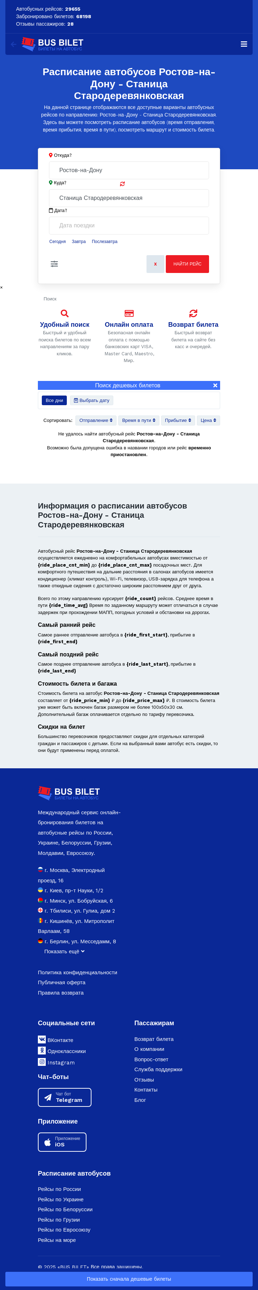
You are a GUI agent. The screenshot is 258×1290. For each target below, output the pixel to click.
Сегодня (57, 241)
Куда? (60, 182)
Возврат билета (193, 324)
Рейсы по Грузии (59, 1220)
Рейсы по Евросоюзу (64, 1230)
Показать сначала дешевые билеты (129, 1279)
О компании (149, 1049)
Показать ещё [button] (64, 951)
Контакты (146, 1090)
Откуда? (63, 155)
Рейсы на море (57, 1240)
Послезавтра (105, 241)
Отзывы (144, 1080)
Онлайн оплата (129, 324)
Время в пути (138, 420)
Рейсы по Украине (61, 1199)
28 (70, 24)
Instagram (56, 1062)
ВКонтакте (55, 1039)
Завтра (79, 241)
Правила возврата (61, 993)
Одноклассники (62, 1050)
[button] (54, 264)
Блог (140, 1100)
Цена (208, 420)
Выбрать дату (91, 400)
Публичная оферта (61, 982)
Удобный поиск (64, 324)
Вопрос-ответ (151, 1059)
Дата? (58, 210)
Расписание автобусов (74, 1173)
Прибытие (178, 420)
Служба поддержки (158, 1069)
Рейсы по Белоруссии (65, 1209)
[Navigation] (244, 44)
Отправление (96, 420)
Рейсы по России (59, 1189)
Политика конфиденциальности (77, 972)
